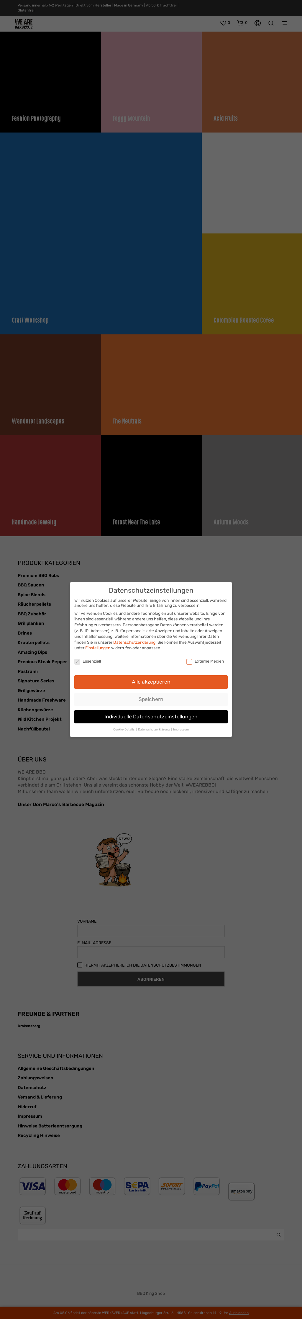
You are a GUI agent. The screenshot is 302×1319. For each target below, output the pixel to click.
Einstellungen (97, 646)
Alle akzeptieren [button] (151, 680)
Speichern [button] (151, 697)
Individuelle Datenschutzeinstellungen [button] (151, 715)
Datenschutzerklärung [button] (154, 728)
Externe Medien (205, 659)
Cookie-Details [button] (124, 728)
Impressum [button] (181, 728)
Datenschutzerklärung (134, 640)
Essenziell (87, 659)
